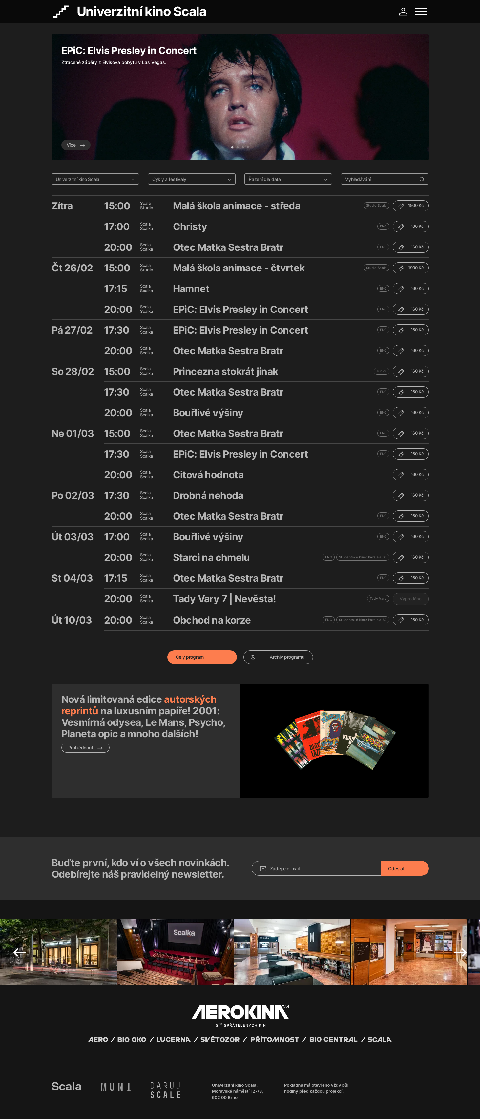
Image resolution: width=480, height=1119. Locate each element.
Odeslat (396, 833)
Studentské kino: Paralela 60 (362, 557)
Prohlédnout (85, 747)
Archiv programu (277, 657)
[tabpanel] (240, 97)
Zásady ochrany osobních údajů (143, 1106)
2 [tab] (237, 147)
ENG (383, 226)
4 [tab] (248, 147)
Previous (19, 916)
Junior (381, 371)
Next (460, 916)
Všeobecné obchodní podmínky (81, 1106)
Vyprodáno (410, 598)
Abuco (76, 1100)
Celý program (190, 657)
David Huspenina (114, 1100)
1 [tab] (232, 147)
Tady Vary (378, 598)
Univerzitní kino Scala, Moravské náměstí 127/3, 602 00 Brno (237, 1056)
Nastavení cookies (218, 1106)
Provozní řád (187, 1106)
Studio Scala (376, 205)
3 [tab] (242, 147)
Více (76, 145)
